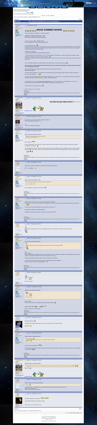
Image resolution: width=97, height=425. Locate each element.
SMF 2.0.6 (43, 416)
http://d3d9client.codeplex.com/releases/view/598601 (35, 209)
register (28, 9)
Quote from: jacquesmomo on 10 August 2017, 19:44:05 (34, 382)
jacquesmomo (19, 97)
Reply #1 (28, 97)
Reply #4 (28, 162)
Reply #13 (29, 360)
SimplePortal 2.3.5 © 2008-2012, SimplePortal (49, 417)
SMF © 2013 (48, 416)
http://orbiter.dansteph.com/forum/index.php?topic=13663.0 (38, 52)
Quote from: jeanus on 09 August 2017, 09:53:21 (32, 290)
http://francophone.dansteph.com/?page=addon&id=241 (35, 37)
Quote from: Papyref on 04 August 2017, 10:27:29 (33, 134)
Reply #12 (29, 333)
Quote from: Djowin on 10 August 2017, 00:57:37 (32, 336)
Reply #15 (29, 393)
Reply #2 (28, 116)
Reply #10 (29, 286)
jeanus (18, 162)
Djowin (18, 317)
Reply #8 (28, 238)
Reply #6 (28, 198)
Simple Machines (53, 416)
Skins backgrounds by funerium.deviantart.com (49, 418)
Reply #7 (28, 224)
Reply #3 (28, 130)
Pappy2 (18, 25)
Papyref (18, 116)
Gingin (18, 393)
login (25, 9)
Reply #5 (28, 176)
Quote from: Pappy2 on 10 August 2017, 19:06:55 (33, 363)
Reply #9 (28, 272)
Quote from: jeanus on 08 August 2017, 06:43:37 (32, 241)
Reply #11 (29, 317)
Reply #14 (29, 379)
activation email (24, 10)
